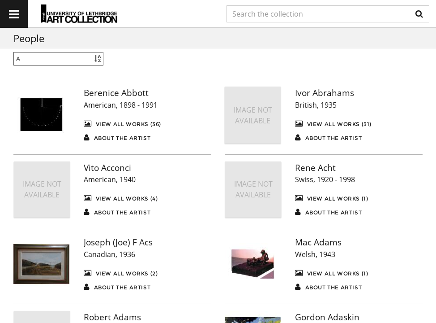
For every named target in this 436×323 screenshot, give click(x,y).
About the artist (117, 137)
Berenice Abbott (116, 93)
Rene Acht (315, 168)
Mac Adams (318, 242)
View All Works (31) (333, 123)
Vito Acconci (107, 168)
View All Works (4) (121, 198)
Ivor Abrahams (324, 93)
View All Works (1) (331, 198)
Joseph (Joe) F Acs (118, 242)
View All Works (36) (122, 123)
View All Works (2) (121, 273)
